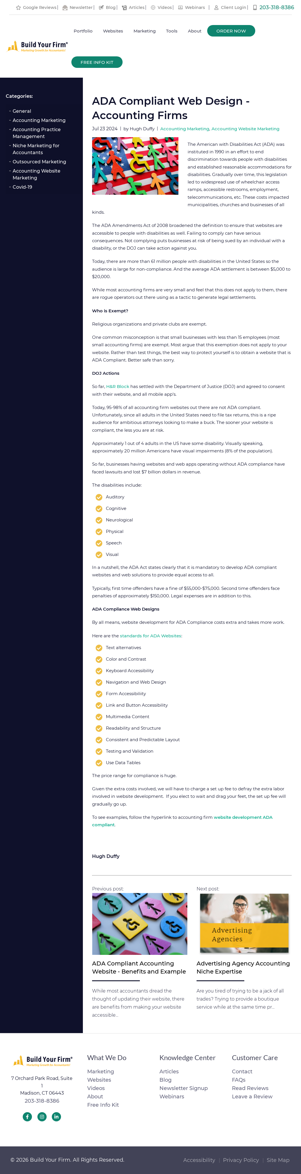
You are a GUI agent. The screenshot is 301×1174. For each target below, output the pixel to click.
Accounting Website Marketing (36, 174)
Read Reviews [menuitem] (250, 1088)
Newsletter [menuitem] (81, 7)
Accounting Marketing (39, 120)
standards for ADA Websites (150, 635)
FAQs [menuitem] (238, 1080)
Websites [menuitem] (113, 31)
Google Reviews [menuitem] (39, 7)
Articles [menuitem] (136, 7)
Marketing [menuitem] (145, 31)
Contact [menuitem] (242, 1071)
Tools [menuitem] (172, 31)
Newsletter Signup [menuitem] (183, 1088)
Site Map (278, 1160)
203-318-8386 (42, 1101)
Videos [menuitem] (165, 7)
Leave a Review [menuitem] (252, 1096)
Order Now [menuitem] (231, 31)
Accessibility (199, 1160)
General (22, 111)
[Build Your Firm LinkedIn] (56, 1116)
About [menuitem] (194, 31)
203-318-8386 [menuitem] (277, 7)
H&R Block (117, 386)
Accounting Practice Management (37, 133)
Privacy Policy (241, 1160)
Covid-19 (22, 187)
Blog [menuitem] (111, 7)
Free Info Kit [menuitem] (97, 62)
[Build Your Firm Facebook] (27, 1116)
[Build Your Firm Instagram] (42, 1116)
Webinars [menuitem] (195, 7)
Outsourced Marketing (39, 162)
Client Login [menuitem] (233, 7)
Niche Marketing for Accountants (36, 149)
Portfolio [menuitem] (83, 31)
